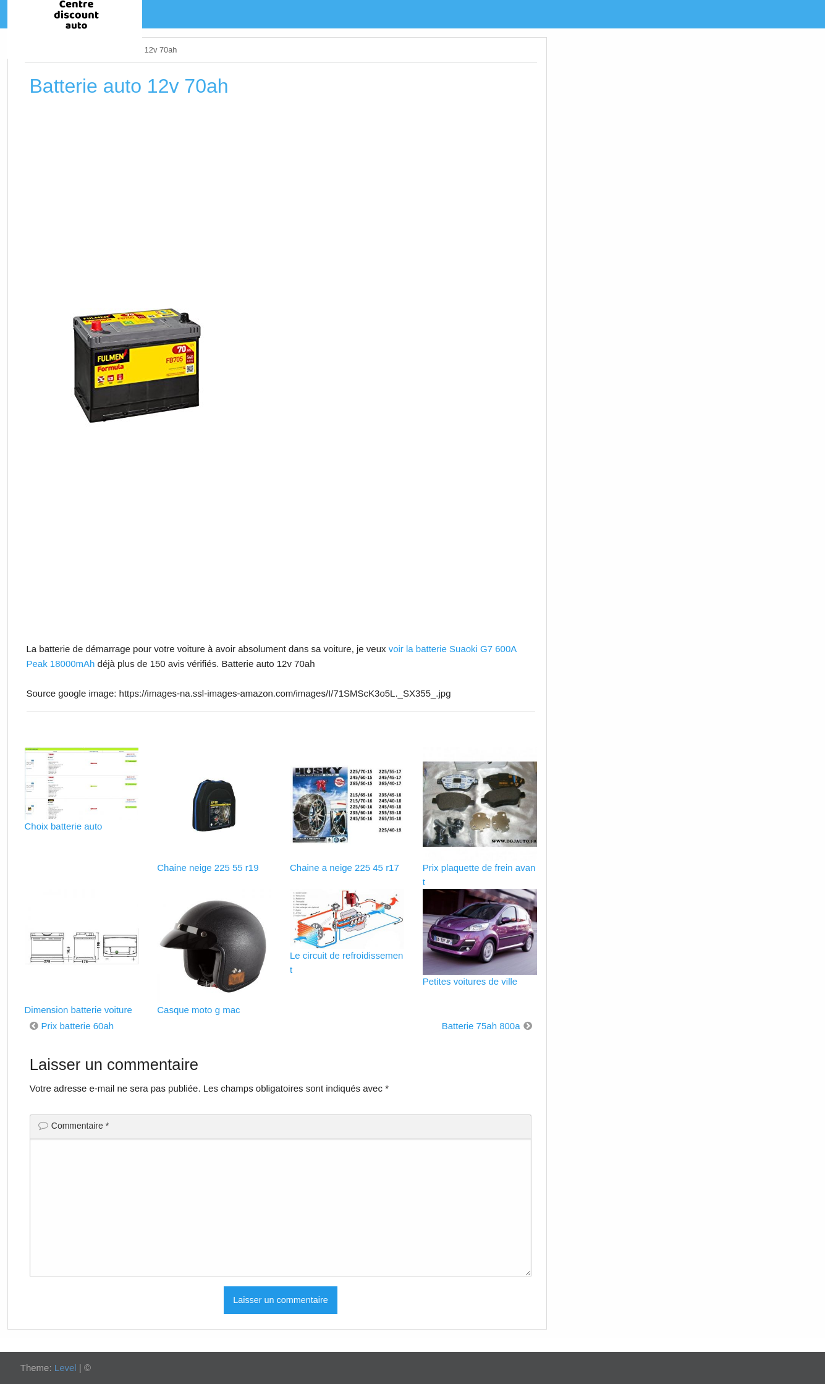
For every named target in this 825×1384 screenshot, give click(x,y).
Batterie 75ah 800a (481, 1026)
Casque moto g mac (198, 1009)
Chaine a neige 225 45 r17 (344, 867)
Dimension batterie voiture (78, 1009)
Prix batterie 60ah (77, 1026)
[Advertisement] (281, 197)
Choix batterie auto (64, 826)
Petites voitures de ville (470, 981)
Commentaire (80, 1126)
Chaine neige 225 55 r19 (207, 867)
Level (65, 1367)
